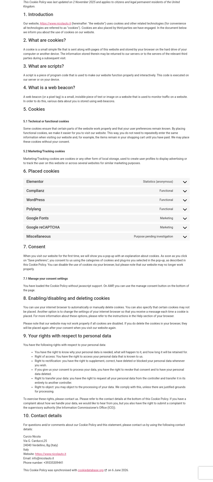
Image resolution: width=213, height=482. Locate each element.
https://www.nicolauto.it (55, 23)
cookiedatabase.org (91, 470)
